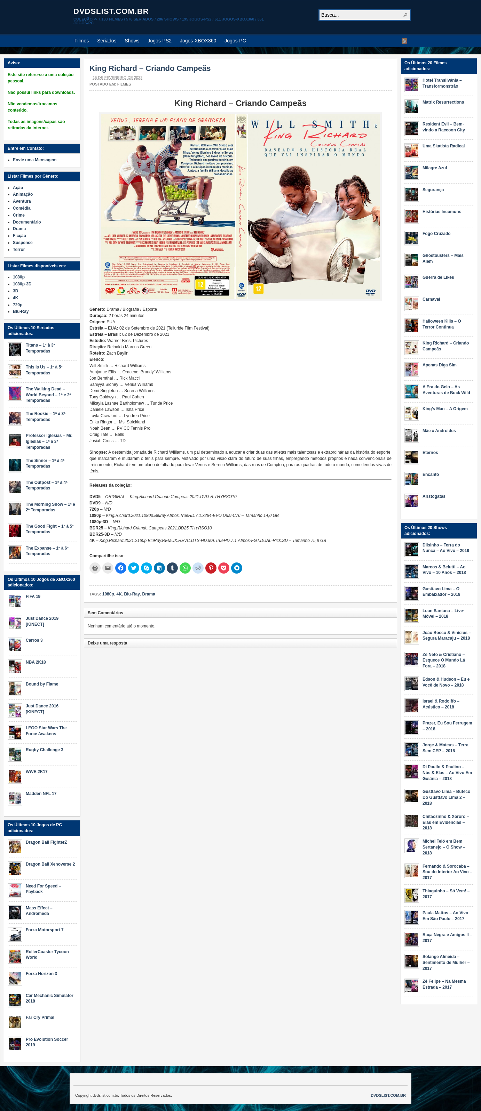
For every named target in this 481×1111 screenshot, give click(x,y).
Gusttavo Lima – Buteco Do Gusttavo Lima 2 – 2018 (446, 797)
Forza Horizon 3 (41, 973)
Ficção (19, 235)
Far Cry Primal (40, 1017)
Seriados (106, 40)
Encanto (431, 474)
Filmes (81, 40)
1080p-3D (22, 284)
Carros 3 (34, 640)
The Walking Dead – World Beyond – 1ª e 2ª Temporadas (48, 395)
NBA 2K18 (36, 662)
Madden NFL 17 (41, 793)
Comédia (22, 208)
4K (118, 594)
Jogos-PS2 (160, 40)
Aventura (22, 201)
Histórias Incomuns (442, 211)
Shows (132, 40)
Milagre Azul (435, 167)
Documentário (27, 222)
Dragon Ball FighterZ (46, 842)
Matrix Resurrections (443, 102)
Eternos (430, 452)
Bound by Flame (42, 684)
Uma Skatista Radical (444, 146)
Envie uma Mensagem (34, 159)
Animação (23, 194)
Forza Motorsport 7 (45, 929)
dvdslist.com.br (111, 11)
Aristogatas (434, 496)
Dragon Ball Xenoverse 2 (50, 864)
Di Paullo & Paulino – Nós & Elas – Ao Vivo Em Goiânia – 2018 (447, 772)
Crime (19, 215)
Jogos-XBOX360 (198, 40)
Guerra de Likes (438, 277)
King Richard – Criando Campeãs (150, 68)
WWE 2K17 (37, 771)
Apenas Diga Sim (440, 365)
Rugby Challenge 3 (44, 749)
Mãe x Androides (439, 430)
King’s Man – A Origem (445, 408)
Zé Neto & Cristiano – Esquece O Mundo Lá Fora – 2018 (444, 660)
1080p (108, 594)
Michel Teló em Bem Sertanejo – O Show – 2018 (444, 847)
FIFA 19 (33, 596)
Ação (18, 187)
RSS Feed (404, 41)
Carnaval (431, 299)
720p (17, 304)
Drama (148, 594)
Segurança (433, 189)
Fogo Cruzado (437, 233)
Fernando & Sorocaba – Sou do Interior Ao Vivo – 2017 (447, 872)
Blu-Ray (132, 594)
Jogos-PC (235, 40)
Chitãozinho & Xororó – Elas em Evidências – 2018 (446, 822)
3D (15, 291)
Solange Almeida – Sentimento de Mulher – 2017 (446, 962)
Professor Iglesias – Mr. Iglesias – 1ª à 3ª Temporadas (49, 441)
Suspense (23, 242)
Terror (19, 249)
